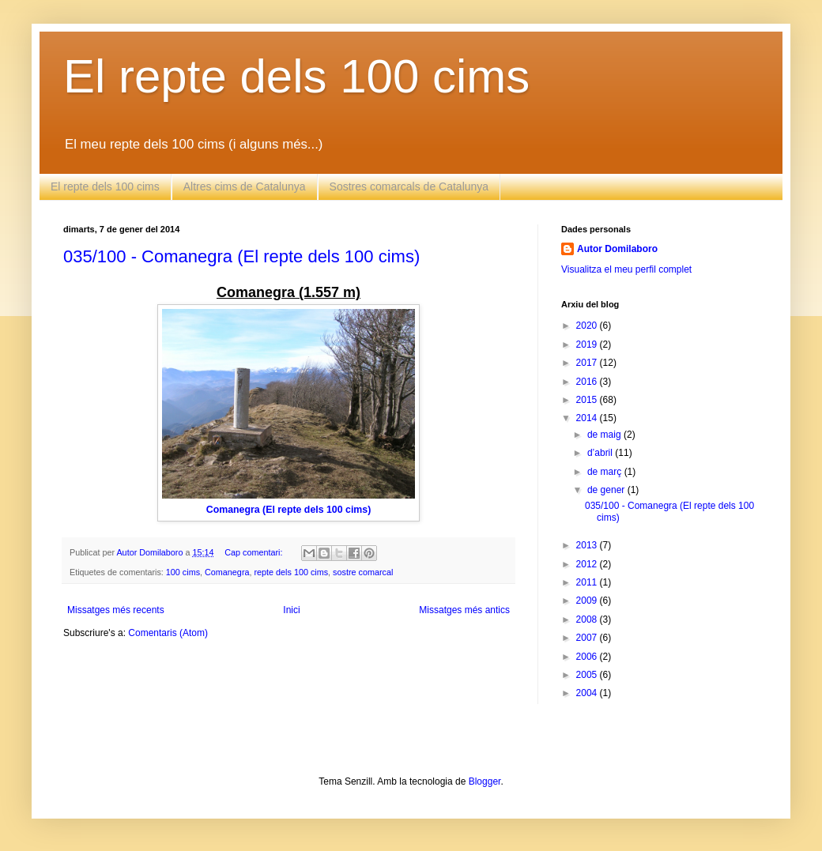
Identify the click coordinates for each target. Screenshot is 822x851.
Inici (291, 610)
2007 (588, 637)
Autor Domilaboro (617, 248)
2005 (588, 674)
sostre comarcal (363, 572)
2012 (588, 564)
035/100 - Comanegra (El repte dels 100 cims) (241, 256)
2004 (588, 692)
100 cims (183, 572)
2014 (588, 418)
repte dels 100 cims (291, 572)
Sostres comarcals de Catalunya (409, 186)
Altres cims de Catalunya (244, 186)
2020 (588, 325)
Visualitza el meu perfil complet (626, 269)
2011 (588, 582)
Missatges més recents (115, 610)
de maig (605, 434)
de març (605, 471)
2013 (588, 545)
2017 (588, 362)
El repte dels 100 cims (296, 76)
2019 (588, 344)
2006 (588, 656)
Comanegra (227, 572)
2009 (588, 600)
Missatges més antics (464, 610)
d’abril (601, 452)
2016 (588, 381)
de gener (607, 489)
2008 (588, 619)
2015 (588, 399)
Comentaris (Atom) (168, 632)
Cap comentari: (254, 552)
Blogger (485, 781)
